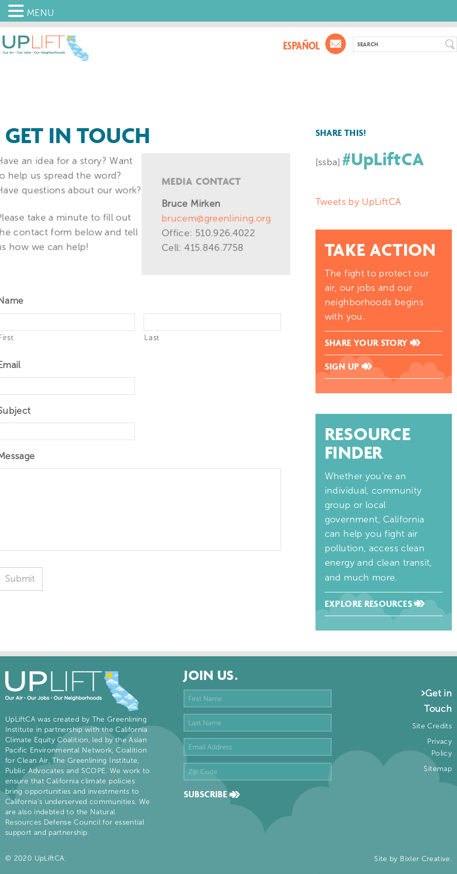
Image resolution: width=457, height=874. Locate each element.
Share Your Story (372, 342)
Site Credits (432, 726)
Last (152, 337)
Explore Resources (375, 603)
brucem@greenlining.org (216, 218)
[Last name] (212, 322)
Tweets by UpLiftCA (358, 201)
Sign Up (348, 366)
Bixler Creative (425, 858)
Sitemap (438, 768)
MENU (40, 13)
